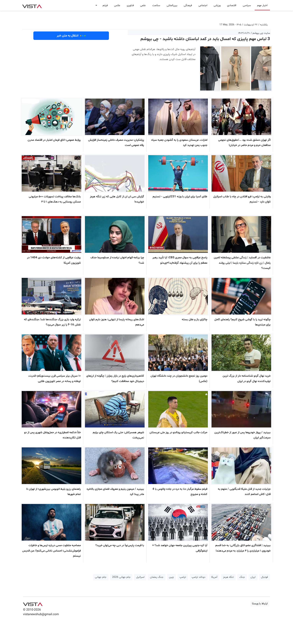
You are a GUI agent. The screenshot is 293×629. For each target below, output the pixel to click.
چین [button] (171, 577)
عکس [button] (117, 5)
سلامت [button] (156, 5)
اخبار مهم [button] (262, 5)
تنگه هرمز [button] (228, 577)
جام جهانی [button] (100, 577)
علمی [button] (143, 5)
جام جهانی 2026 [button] (121, 577)
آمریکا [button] (214, 577)
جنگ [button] (242, 577)
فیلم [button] (105, 5)
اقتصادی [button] (231, 5)
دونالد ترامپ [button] (198, 577)
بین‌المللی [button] (172, 5)
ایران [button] (252, 577)
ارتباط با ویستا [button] (259, 603)
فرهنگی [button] (188, 5)
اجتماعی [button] (202, 5)
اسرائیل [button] (140, 577)
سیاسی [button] (247, 5)
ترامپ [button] (182, 577)
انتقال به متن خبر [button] (71, 36)
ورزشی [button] (217, 5)
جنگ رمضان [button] (156, 577)
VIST (32, 5)
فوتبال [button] (264, 577)
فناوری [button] (130, 5)
